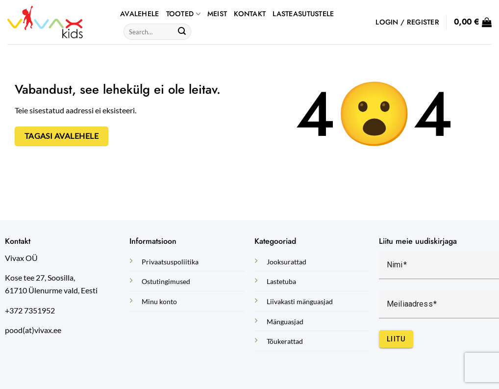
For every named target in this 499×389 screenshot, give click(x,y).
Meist (217, 14)
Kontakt (250, 14)
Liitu (396, 339)
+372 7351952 (30, 310)
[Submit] (182, 32)
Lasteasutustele (303, 14)
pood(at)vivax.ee (33, 330)
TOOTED (183, 14)
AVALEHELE (139, 14)
